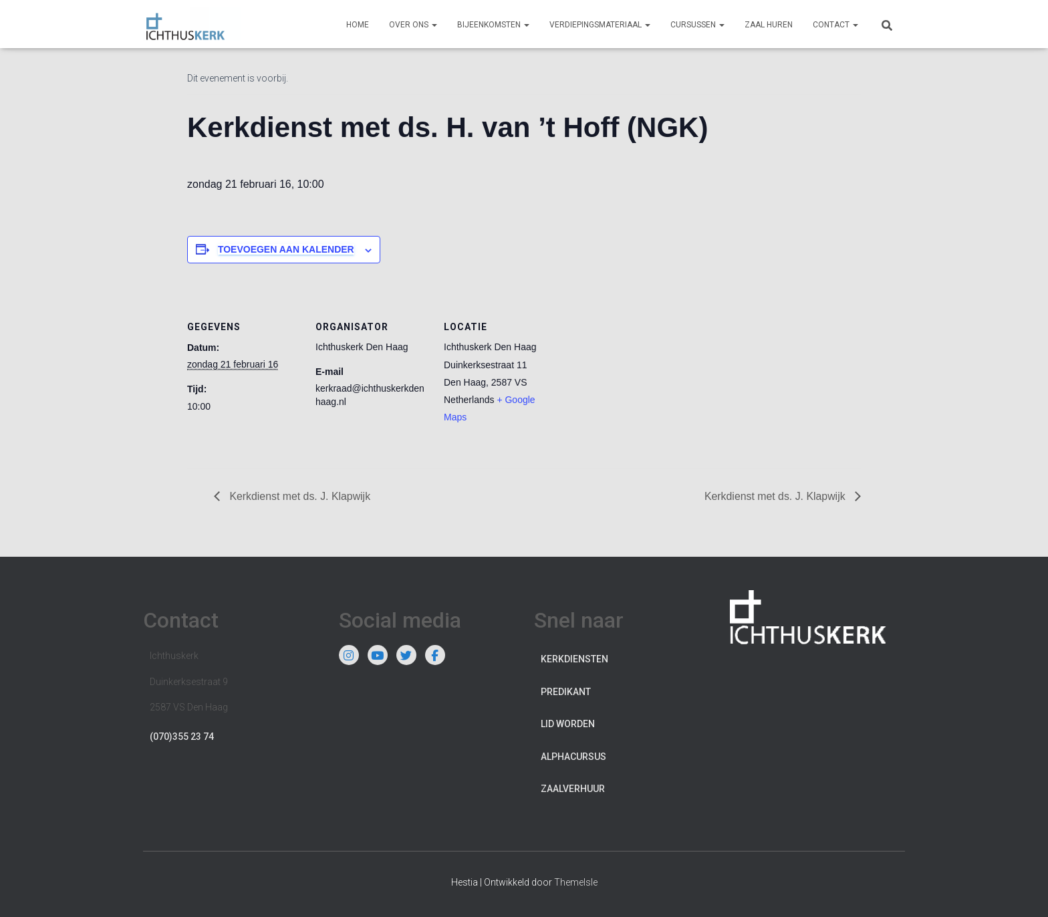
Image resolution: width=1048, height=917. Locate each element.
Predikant (566, 691)
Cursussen (697, 24)
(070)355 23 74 (182, 736)
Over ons (413, 24)
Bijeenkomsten (493, 24)
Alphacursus (573, 756)
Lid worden (568, 723)
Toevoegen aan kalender (286, 249)
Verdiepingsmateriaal (599, 24)
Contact (835, 24)
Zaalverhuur (573, 789)
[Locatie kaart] (642, 376)
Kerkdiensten (574, 659)
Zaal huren (769, 24)
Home (357, 24)
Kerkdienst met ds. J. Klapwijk (299, 496)
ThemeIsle (576, 882)
